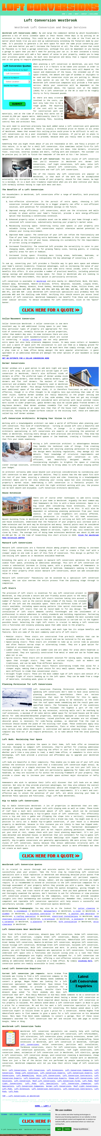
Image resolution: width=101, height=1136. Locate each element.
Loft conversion (10, 281)
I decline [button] (67, 1129)
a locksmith (77, 919)
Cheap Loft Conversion (26, 1073)
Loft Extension (21, 1089)
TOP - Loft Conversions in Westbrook (21, 1096)
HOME (63, 14)
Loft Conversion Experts (52, 1073)
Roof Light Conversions (86, 1086)
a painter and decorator (82, 914)
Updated (32, 1114)
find (10, 934)
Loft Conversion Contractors (77, 1076)
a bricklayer (48, 919)
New (25, 1114)
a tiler (77, 911)
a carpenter (8, 922)
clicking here (85, 961)
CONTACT (84, 14)
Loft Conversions (17, 1070)
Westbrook (41, 281)
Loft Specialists (49, 1084)
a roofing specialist (25, 916)
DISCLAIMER (93, 14)
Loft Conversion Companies (78, 1070)
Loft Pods (87, 1081)
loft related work (73, 1058)
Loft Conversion (36, 1070)
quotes (61, 869)
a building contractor (39, 914)
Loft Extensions (55, 1070)
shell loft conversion (46, 147)
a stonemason (20, 911)
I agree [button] (59, 1129)
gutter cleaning (86, 908)
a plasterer (36, 922)
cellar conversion (32, 340)
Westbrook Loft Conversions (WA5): (20, 33)
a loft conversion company (46, 976)
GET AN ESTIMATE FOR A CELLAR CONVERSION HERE (25, 358)
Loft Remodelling (25, 1076)
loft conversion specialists (47, 1031)
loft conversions (71, 174)
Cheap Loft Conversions (80, 1078)
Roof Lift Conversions (44, 1081)
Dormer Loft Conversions (58, 1086)
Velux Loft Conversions (48, 1076)
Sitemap (4, 1114)
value (61, 126)
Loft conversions (11, 134)
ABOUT (77, 14)
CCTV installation (68, 922)
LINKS (70, 14)
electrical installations (65, 916)
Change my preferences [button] (80, 1129)
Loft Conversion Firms (69, 1081)
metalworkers (50, 911)
